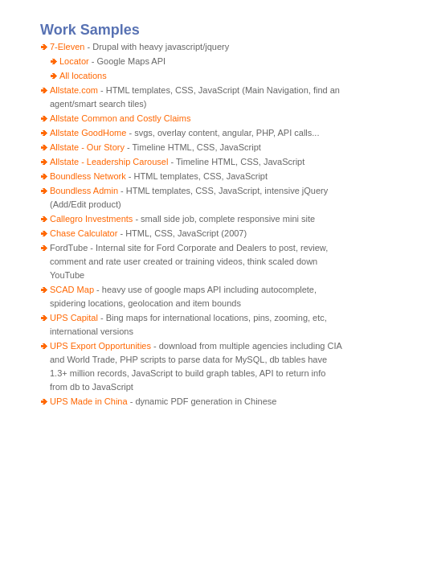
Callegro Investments (91, 219)
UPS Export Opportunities (100, 346)
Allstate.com (74, 90)
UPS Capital (74, 317)
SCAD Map (72, 289)
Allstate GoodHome (88, 133)
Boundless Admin (84, 190)
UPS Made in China (89, 401)
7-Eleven (67, 46)
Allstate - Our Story (87, 147)
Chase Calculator (83, 233)
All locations (83, 75)
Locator (74, 61)
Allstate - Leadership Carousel (109, 161)
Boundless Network (88, 176)
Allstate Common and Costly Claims (120, 118)
